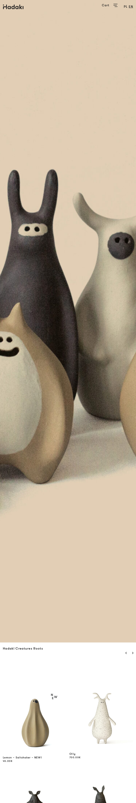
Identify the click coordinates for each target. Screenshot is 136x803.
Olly (72, 754)
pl (126, 7)
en (131, 7)
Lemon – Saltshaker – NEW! (22, 757)
